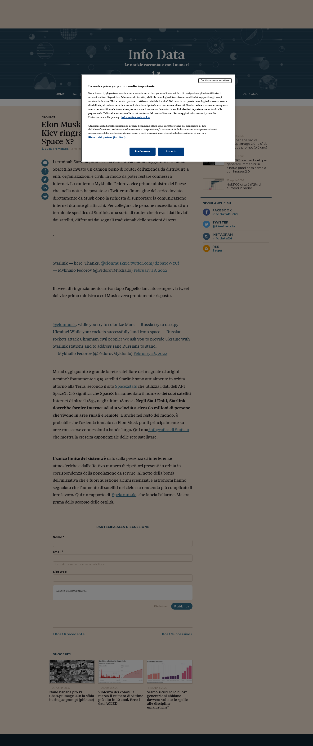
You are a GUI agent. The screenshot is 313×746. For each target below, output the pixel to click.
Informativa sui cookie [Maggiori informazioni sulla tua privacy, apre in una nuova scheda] (135, 117)
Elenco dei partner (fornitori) (106, 137)
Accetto (171, 151)
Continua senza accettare (215, 80)
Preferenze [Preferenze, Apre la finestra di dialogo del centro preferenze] (142, 151)
